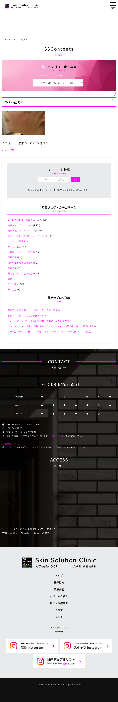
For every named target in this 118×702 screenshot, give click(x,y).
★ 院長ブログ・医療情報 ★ (23, 219)
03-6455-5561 (65, 384)
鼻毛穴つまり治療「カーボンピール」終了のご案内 (34, 310)
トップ (59, 575)
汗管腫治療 (13, 257)
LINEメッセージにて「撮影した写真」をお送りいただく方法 (38, 320)
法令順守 (59, 631)
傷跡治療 (12, 268)
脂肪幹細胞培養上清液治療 (21, 262)
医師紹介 (59, 582)
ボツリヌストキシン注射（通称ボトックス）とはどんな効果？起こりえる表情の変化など (53, 326)
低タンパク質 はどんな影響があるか (27, 315)
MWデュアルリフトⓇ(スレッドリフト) (27, 235)
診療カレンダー (58, 435)
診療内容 (59, 589)
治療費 (59, 610)
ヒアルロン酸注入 (17, 241)
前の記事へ (10, 150)
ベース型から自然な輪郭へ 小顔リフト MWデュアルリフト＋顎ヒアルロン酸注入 (50, 331)
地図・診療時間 (59, 603)
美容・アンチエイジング (20, 225)
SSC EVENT (14, 284)
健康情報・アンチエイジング (22, 230)
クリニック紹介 (59, 596)
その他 (11, 289)
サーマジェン (14, 246)
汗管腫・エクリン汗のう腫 (21, 252)
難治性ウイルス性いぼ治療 (21, 273)
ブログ (59, 617)
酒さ (10, 278)
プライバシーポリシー (59, 627)
